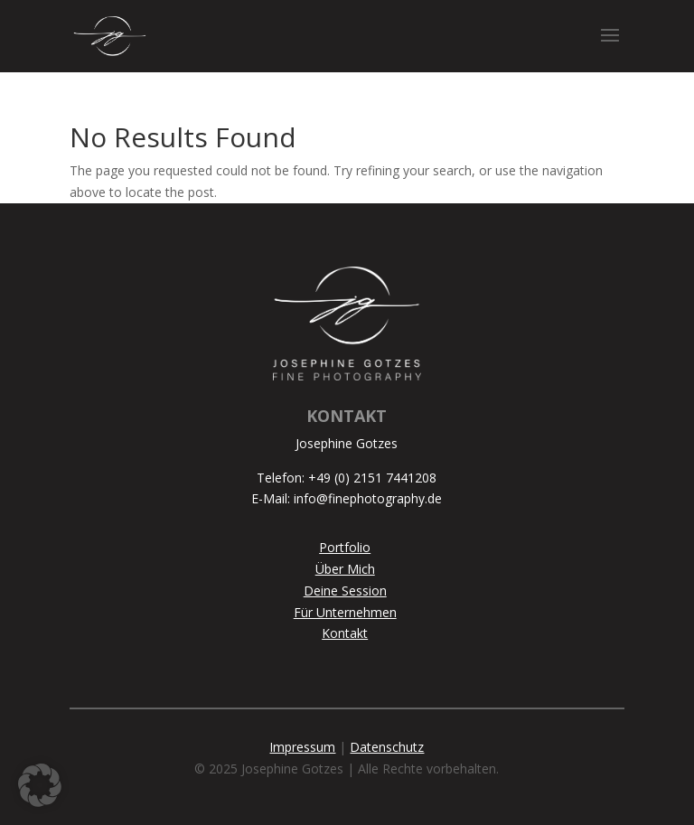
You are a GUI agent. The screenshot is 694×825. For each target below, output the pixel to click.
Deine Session (345, 590)
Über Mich (345, 568)
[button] (40, 785)
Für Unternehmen (345, 612)
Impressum (302, 746)
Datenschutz (387, 746)
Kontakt (345, 633)
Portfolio (344, 547)
